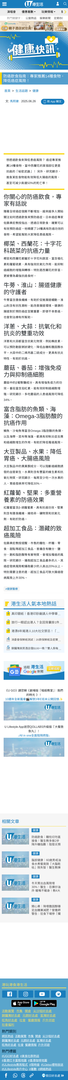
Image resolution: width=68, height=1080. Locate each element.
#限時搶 (34, 1064)
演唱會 (11, 11)
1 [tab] (26, 26)
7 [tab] (35, 30)
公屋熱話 (31, 18)
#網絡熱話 (44, 1069)
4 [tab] (37, 26)
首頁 (7, 91)
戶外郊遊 (48, 1020)
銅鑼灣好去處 (11, 1015)
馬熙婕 (14, 101)
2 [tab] (29, 26)
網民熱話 (7, 1036)
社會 (22, 1020)
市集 (19, 1011)
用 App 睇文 (54, 101)
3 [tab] (33, 26)
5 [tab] (40, 26)
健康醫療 (12, 588)
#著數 (33, 1069)
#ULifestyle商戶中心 (15, 1069)
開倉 (28, 1011)
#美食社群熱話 (29, 1056)
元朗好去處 (30, 1015)
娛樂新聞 (45, 18)
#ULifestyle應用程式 (15, 1064)
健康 (35, 91)
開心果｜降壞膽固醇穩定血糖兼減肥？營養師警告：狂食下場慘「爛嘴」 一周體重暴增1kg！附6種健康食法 (46, 914)
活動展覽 (8, 1011)
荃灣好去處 (48, 1015)
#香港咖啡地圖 (37, 1060)
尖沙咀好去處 (42, 1011)
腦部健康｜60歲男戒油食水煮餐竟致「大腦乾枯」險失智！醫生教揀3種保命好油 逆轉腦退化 (46, 868)
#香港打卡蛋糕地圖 (14, 1060)
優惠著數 (27, 11)
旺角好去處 (9, 1020)
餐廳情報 (34, 1020)
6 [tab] (44, 26)
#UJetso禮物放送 (52, 1064)
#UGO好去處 (10, 1056)
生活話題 (21, 91)
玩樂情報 (47, 11)
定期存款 (59, 18)
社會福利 (8, 1025)
